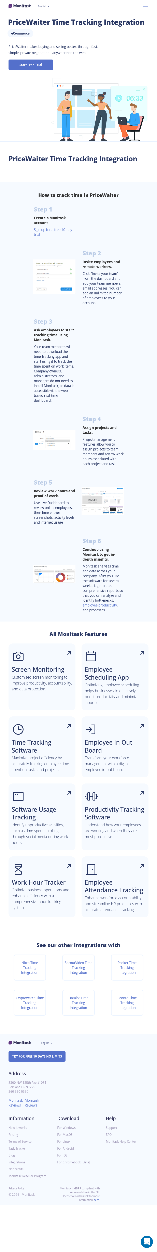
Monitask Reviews (16, 1150)
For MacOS (65, 1182)
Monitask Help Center (122, 1189)
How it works (18, 1175)
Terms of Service (21, 1189)
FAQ (109, 1182)
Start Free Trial (31, 73)
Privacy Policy (17, 1235)
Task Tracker (18, 1195)
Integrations (18, 1209)
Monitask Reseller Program (29, 1223)
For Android (66, 1195)
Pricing (14, 1182)
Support (112, 1175)
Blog (12, 1202)
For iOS (62, 1202)
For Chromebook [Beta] (74, 1209)
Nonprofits (17, 1216)
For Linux (64, 1189)
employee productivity (102, 630)
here (96, 1247)
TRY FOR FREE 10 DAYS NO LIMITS (39, 1103)
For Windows (67, 1175)
